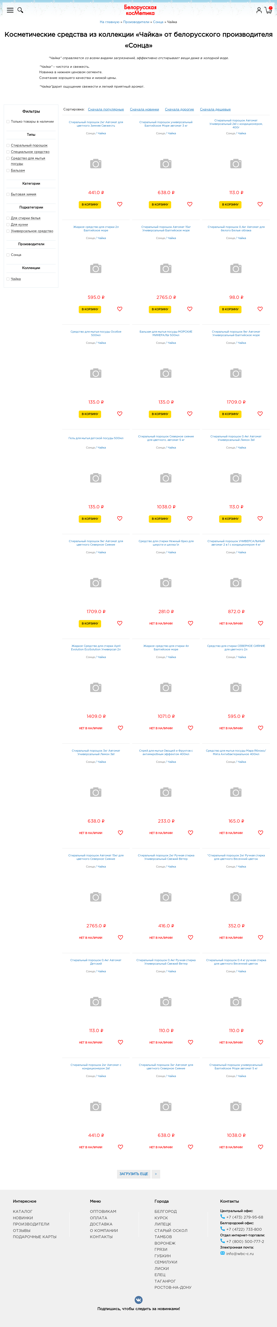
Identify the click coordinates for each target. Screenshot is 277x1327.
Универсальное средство (32, 231)
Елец (160, 1275)
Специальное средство (30, 152)
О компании (104, 1230)
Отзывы (21, 1230)
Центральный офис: (236, 1211)
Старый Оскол (171, 1230)
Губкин (163, 1256)
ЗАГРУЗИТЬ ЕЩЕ (133, 1174)
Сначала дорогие (179, 109)
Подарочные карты (34, 1237)
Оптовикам (103, 1211)
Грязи (161, 1249)
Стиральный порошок (29, 145)
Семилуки (166, 1262)
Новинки (23, 1218)
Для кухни (19, 224)
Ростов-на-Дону (173, 1287)
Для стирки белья (25, 218)
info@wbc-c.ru (237, 1254)
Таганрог (165, 1281)
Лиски (162, 1268)
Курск (161, 1218)
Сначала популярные (106, 109)
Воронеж (165, 1243)
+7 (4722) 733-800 (241, 1229)
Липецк (163, 1224)
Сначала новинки (144, 109)
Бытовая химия (23, 194)
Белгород (166, 1211)
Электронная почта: (237, 1247)
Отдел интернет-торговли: (242, 1235)
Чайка (16, 279)
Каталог (23, 1211)
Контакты (101, 1237)
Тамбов (163, 1237)
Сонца (13, 254)
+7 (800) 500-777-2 (242, 1241)
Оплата (98, 1218)
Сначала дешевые (215, 109)
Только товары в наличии (30, 121)
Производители (31, 1224)
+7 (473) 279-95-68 (241, 1217)
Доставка (101, 1224)
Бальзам (18, 170)
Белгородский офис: (237, 1223)
